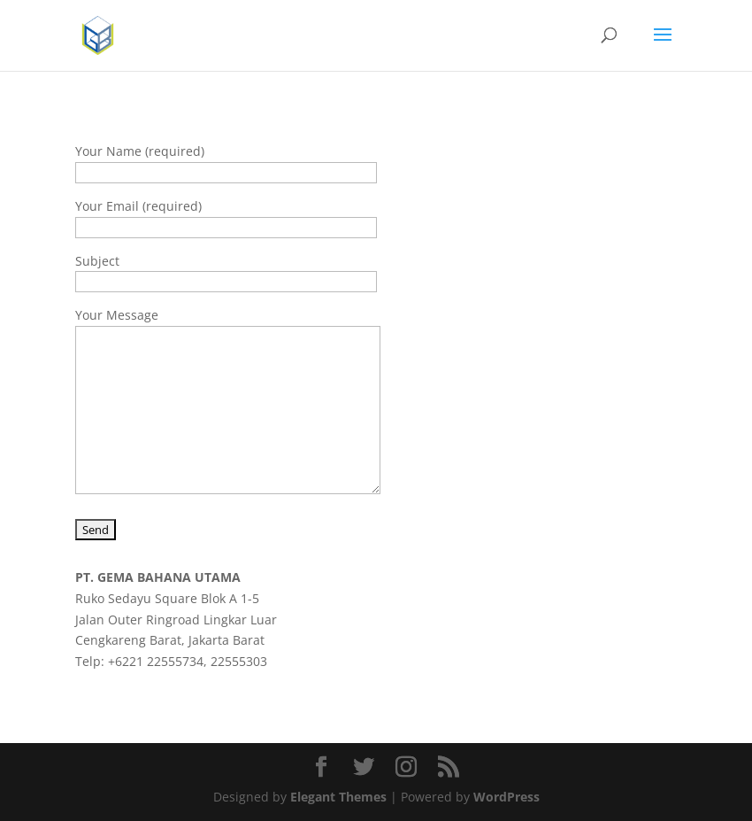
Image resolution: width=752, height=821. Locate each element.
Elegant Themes (338, 796)
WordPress (506, 796)
